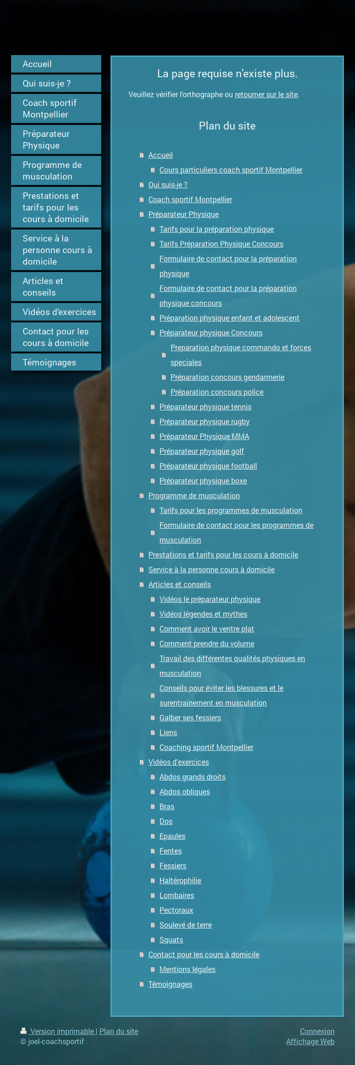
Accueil (160, 155)
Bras (166, 806)
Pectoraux (176, 910)
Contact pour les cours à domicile (203, 954)
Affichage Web (310, 1041)
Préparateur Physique (183, 214)
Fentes (170, 850)
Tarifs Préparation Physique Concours (221, 243)
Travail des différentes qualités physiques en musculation (232, 665)
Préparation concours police (217, 391)
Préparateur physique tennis (205, 406)
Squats (171, 939)
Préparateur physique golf (201, 451)
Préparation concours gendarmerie (227, 377)
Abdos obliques (184, 791)
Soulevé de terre (185, 924)
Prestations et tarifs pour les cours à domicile (223, 554)
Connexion (317, 1031)
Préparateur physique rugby (204, 421)
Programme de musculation (194, 495)
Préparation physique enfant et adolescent (229, 317)
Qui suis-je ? (168, 184)
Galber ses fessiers (190, 717)
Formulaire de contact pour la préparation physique (228, 266)
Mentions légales (187, 969)
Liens (168, 732)
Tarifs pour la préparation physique (216, 229)
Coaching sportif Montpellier (206, 747)
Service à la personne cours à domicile (211, 569)
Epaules (172, 836)
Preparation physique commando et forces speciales (241, 354)
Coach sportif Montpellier (190, 199)
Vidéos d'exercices (178, 762)
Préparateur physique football (208, 466)
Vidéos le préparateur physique (209, 599)
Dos (165, 821)
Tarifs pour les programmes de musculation (230, 510)
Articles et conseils (179, 584)
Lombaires (176, 895)
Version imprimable (58, 1031)
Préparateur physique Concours (211, 332)
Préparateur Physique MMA (204, 436)
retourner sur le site (266, 94)
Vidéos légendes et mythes (203, 614)
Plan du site (118, 1031)
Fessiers (172, 865)
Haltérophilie (180, 880)
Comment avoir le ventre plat (206, 628)
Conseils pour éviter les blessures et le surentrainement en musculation (221, 695)
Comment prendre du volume (206, 643)
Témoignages (170, 984)
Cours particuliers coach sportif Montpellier (230, 169)
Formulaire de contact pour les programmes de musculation (236, 532)
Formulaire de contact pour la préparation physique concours (228, 295)
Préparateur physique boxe (203, 480)
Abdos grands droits (192, 776)
